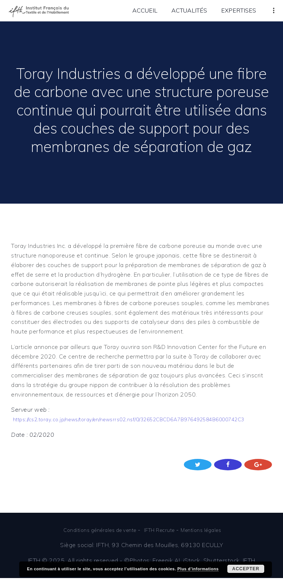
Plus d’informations (198, 569)
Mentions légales (210, 539)
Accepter (245, 568)
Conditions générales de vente (94, 539)
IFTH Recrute (162, 539)
